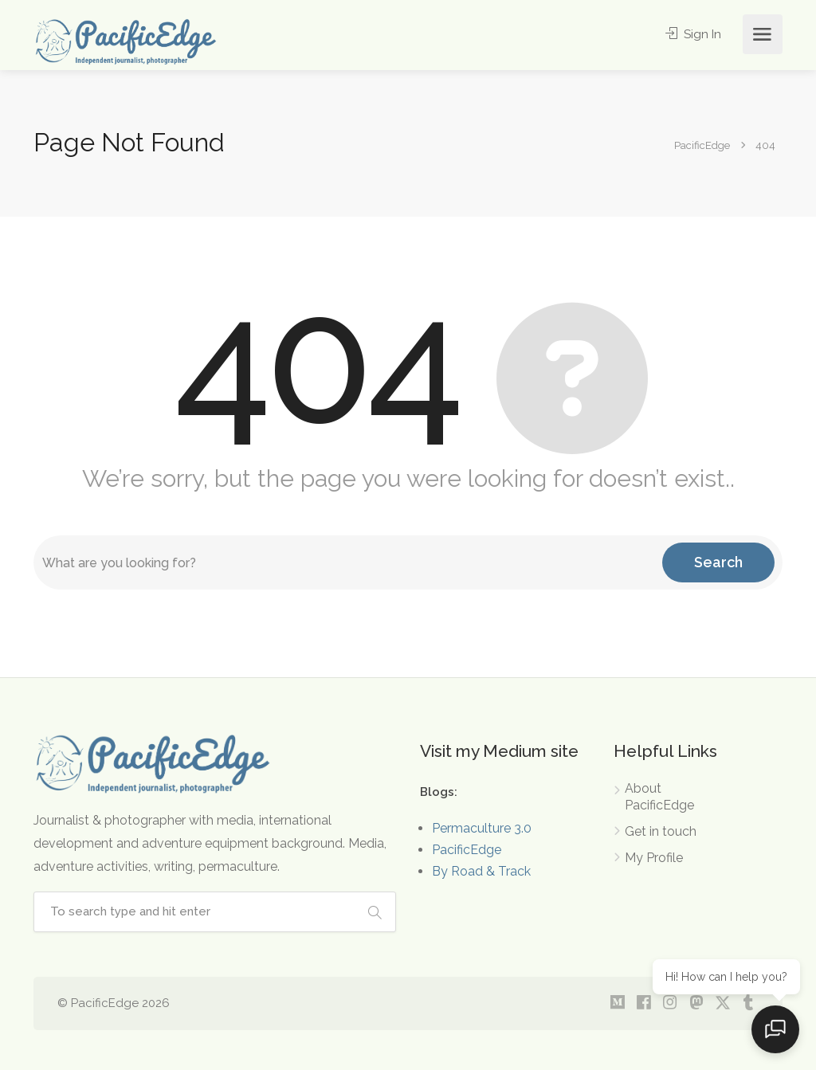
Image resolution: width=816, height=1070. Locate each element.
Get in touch (660, 831)
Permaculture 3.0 (482, 828)
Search (718, 562)
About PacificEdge (659, 797)
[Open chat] (776, 1030)
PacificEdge (466, 849)
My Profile (654, 857)
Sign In (692, 34)
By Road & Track (481, 871)
